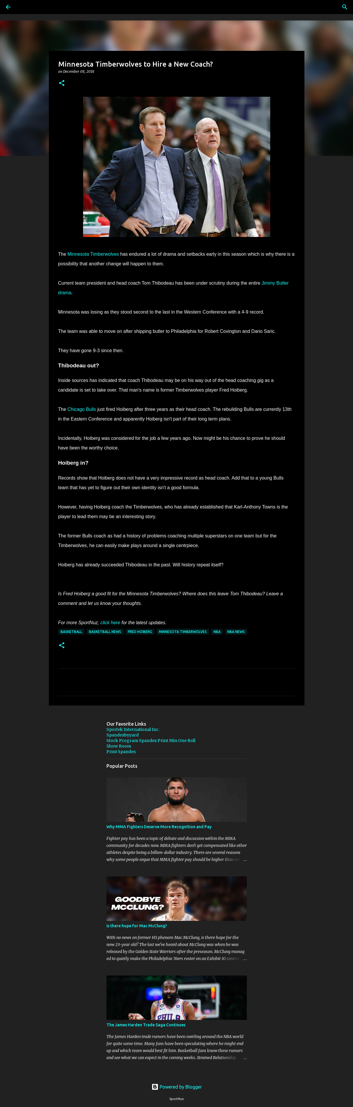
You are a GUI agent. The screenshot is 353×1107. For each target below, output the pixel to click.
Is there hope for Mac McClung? (136, 925)
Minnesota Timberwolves (93, 254)
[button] (61, 83)
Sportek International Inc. (132, 729)
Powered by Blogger (176, 1086)
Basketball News (105, 632)
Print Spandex (121, 751)
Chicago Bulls (82, 409)
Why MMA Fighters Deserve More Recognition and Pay (158, 826)
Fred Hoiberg (140, 632)
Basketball (71, 632)
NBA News (236, 632)
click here (110, 622)
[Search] (24, 7)
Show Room (118, 746)
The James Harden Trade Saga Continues (145, 1025)
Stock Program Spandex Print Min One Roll (150, 740)
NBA (217, 632)
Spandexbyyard (122, 735)
